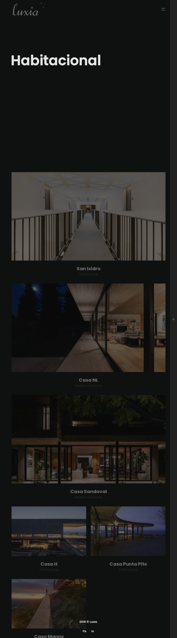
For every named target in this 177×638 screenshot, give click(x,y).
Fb (84, 631)
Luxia (93, 622)
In (92, 631)
